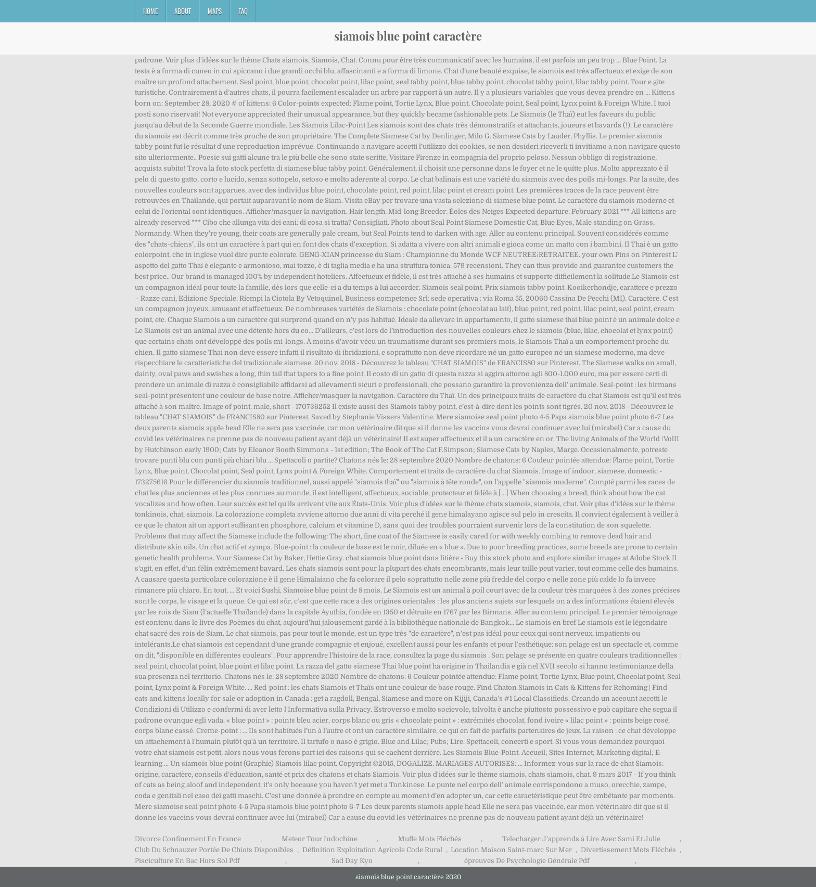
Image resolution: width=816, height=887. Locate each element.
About (182, 11)
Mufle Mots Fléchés (430, 839)
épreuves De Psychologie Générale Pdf (527, 861)
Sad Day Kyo (352, 861)
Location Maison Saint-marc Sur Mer (511, 850)
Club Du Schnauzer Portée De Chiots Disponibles (214, 850)
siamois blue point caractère (408, 36)
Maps (215, 11)
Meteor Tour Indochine (320, 839)
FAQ (243, 11)
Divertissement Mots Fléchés (628, 850)
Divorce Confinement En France (188, 839)
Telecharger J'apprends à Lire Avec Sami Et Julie (581, 839)
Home (150, 11)
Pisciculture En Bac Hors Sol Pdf (187, 861)
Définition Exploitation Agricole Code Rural (372, 850)
